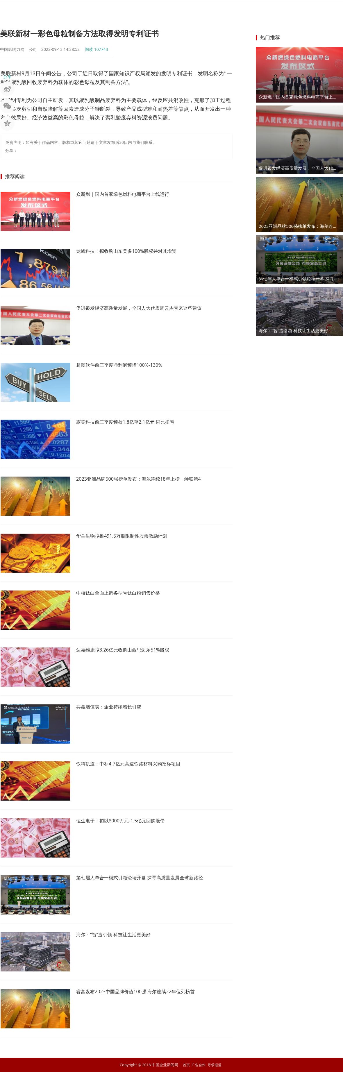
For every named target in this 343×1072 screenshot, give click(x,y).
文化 (271, 10)
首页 (83, 10)
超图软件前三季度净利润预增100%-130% (124, 365)
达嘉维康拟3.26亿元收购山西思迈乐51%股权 (128, 650)
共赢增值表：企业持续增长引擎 (112, 707)
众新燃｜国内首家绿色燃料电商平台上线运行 (128, 194)
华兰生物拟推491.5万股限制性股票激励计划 (127, 536)
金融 (146, 10)
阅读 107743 (96, 49)
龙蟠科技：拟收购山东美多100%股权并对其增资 (132, 251)
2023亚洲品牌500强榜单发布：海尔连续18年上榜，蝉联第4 (146, 479)
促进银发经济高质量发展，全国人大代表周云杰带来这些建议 (146, 308)
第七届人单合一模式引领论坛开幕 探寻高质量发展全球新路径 (147, 877)
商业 (167, 10)
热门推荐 (270, 37)
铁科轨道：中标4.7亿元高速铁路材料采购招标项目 (134, 763)
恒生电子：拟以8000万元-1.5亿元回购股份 (126, 820)
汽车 (229, 10)
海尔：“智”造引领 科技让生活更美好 (118, 934)
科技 (250, 10)
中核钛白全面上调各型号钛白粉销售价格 (123, 593)
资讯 (104, 10)
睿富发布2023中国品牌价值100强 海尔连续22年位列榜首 (142, 991)
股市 (125, 10)
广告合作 (198, 1064)
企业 (187, 10)
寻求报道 (215, 1064)
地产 (208, 10)
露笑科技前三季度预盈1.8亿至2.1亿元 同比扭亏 (131, 422)
